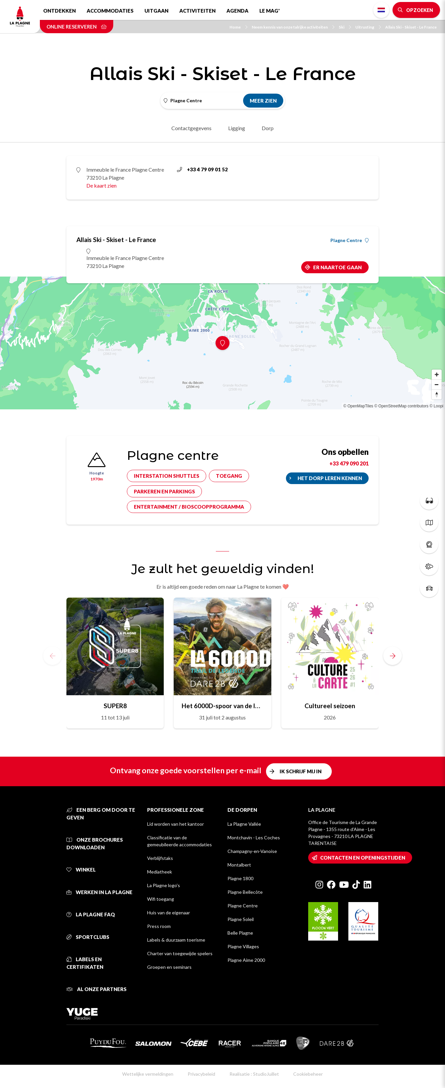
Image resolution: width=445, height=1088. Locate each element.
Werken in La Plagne (99, 892)
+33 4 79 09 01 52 (202, 169)
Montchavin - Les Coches (253, 837)
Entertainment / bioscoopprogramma (189, 507)
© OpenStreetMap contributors (401, 406)
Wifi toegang (160, 899)
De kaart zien (101, 185)
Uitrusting (368, 27)
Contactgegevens (191, 128)
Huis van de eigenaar (168, 912)
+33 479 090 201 (349, 463)
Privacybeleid (201, 1074)
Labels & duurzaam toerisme (176, 940)
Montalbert (239, 865)
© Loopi (436, 406)
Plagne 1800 (240, 878)
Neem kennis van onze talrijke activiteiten (293, 27)
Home (238, 27)
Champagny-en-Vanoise (252, 851)
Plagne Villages (243, 946)
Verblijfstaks (160, 858)
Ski (345, 27)
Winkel (81, 870)
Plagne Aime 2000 (246, 960)
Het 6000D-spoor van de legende (222, 706)
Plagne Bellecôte (245, 892)
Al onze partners (96, 989)
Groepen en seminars (169, 967)
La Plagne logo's (163, 885)
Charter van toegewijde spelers (180, 953)
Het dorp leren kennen (330, 478)
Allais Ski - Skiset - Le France (411, 27)
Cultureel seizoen (330, 706)
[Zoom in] (437, 374)
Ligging (236, 128)
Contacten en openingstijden (362, 858)
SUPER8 (115, 706)
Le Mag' (269, 11)
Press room (159, 926)
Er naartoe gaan (337, 267)
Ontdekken (59, 11)
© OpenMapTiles (358, 406)
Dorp (268, 128)
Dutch (381, 10)
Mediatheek (159, 872)
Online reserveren (76, 27)
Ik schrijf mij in (300, 771)
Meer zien (263, 101)
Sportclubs (87, 937)
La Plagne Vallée (244, 824)
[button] (392, 655)
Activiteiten (197, 11)
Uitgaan (156, 11)
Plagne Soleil (240, 919)
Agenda (237, 11)
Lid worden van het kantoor (175, 824)
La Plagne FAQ (90, 914)
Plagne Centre (349, 240)
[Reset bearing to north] (437, 394)
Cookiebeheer (308, 1074)
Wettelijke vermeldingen (147, 1074)
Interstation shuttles (166, 476)
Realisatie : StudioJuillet (254, 1074)
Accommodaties (110, 11)
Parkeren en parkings (164, 491)
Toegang (229, 476)
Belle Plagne (240, 933)
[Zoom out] (437, 384)
